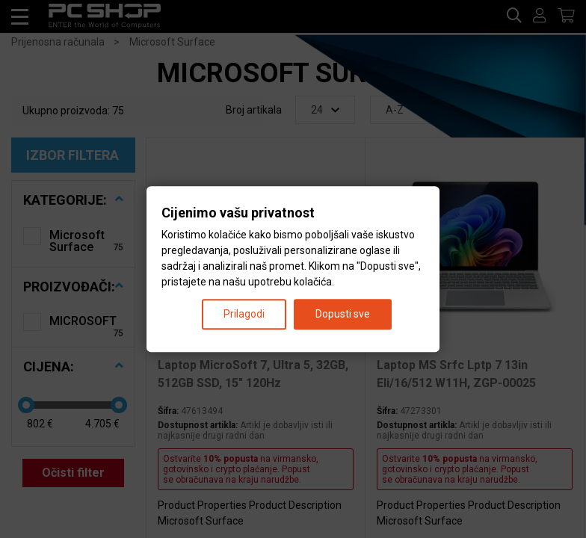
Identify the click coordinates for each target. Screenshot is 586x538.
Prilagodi (244, 314)
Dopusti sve (342, 314)
